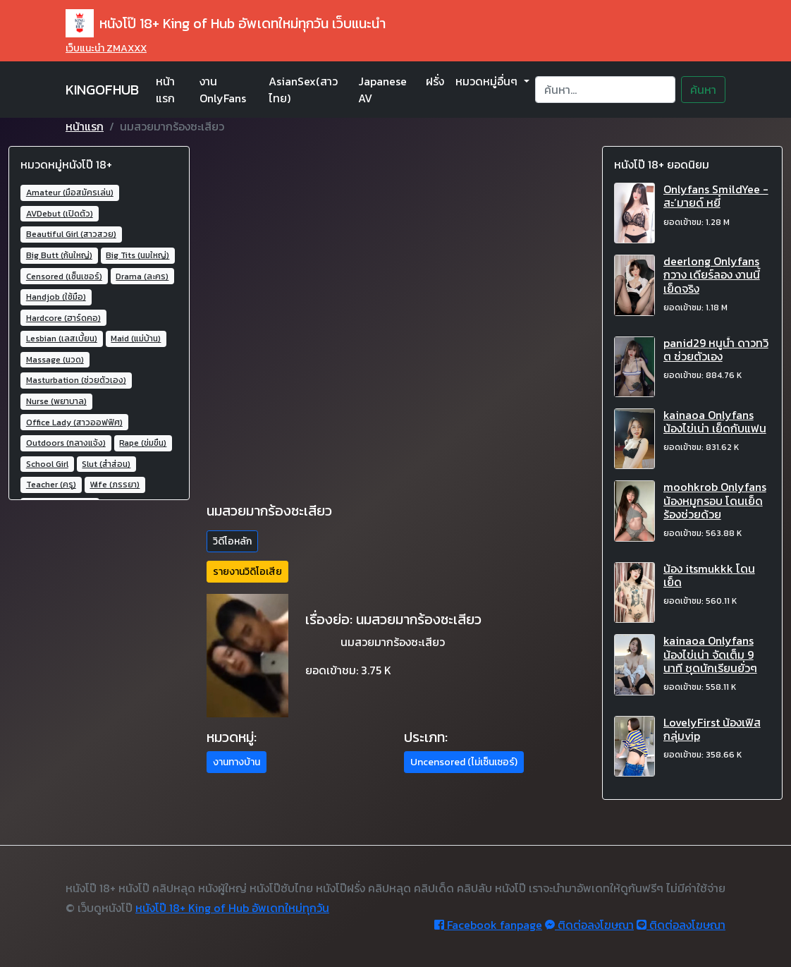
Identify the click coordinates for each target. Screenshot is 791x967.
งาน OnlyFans (223, 90)
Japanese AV (382, 90)
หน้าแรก (165, 90)
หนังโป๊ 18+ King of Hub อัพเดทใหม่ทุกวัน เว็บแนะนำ (226, 23)
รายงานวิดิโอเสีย (247, 571)
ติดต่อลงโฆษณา (589, 924)
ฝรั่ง (435, 81)
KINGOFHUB (102, 89)
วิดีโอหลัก (232, 541)
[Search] (605, 89)
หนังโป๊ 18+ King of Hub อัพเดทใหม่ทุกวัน (232, 907)
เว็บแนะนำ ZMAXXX (106, 48)
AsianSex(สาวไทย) (303, 90)
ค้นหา (703, 89)
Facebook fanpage (488, 924)
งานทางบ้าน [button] (236, 762)
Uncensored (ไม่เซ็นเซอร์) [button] (463, 762)
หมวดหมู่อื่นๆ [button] (487, 81)
